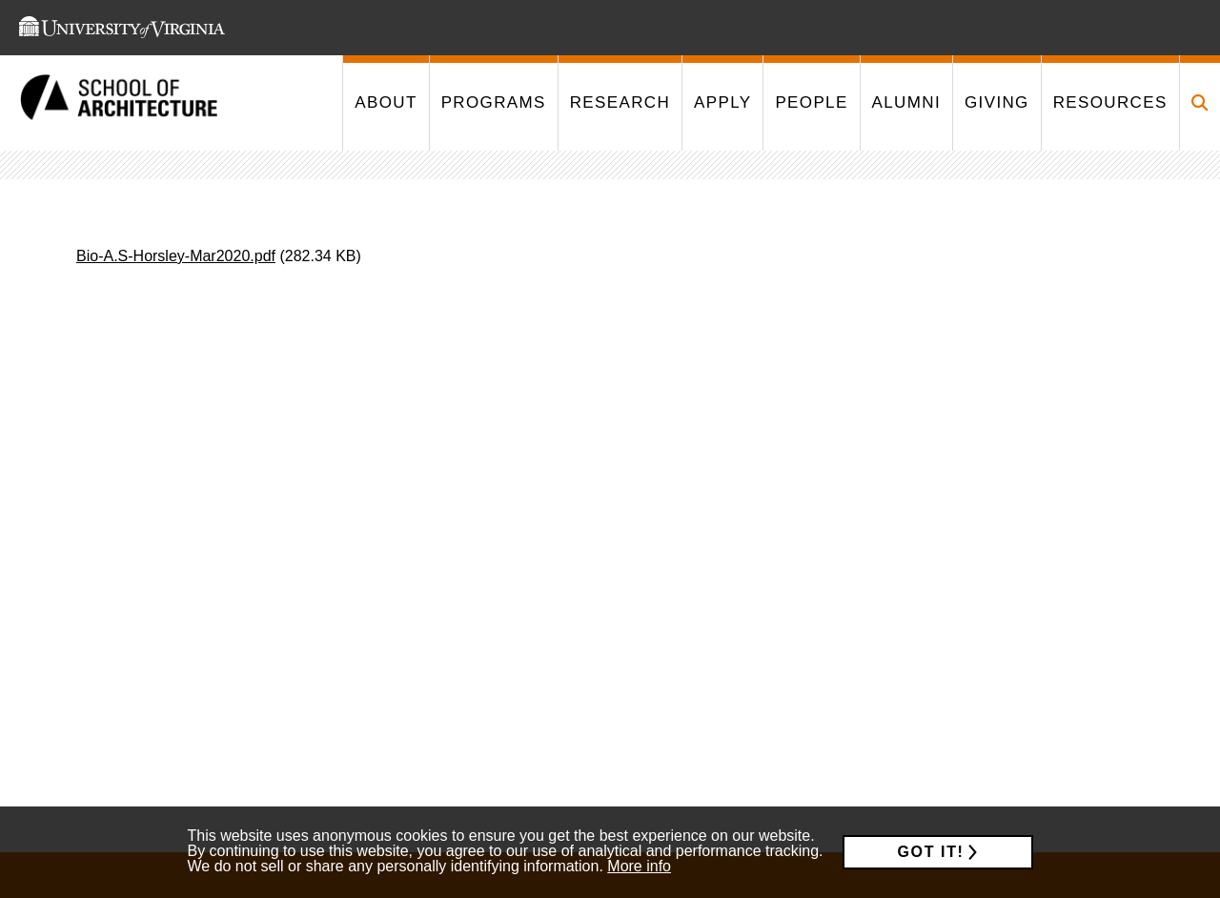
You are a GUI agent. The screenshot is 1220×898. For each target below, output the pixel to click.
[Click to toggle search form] (1199, 103)
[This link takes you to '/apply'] (721, 103)
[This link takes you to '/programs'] (493, 103)
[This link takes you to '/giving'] (996, 103)
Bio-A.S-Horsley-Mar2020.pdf (175, 256)
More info (639, 866)
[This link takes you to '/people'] (810, 103)
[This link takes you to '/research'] (619, 103)
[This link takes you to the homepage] (119, 103)
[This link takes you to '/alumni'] (906, 103)
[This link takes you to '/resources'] (1110, 103)
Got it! (931, 852)
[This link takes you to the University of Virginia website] (122, 27)
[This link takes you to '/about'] (385, 103)
